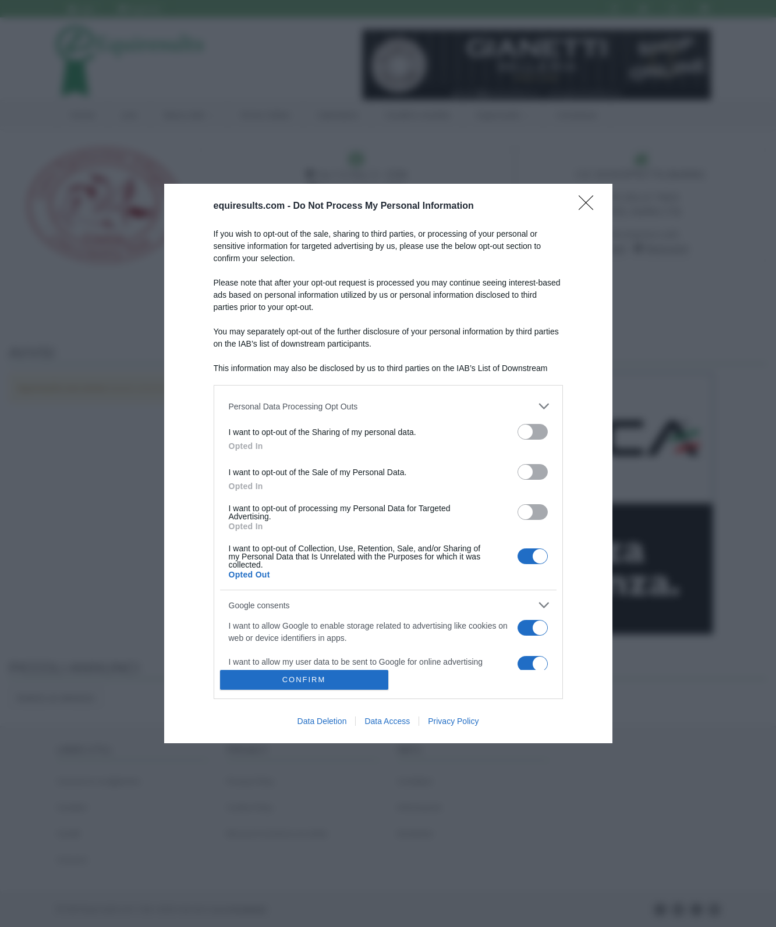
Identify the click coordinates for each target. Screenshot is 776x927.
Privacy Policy (453, 721)
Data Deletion (322, 721)
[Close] (590, 206)
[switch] (533, 432)
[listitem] (388, 406)
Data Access (387, 721)
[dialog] (388, 463)
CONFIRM (304, 679)
